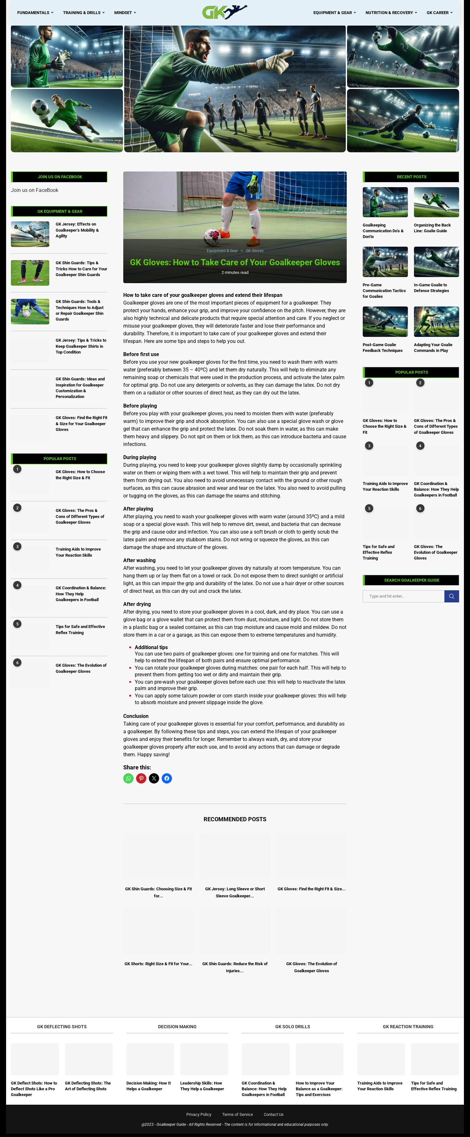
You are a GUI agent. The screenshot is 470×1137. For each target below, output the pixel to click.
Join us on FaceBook (34, 193)
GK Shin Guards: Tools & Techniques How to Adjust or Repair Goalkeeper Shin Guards (79, 314)
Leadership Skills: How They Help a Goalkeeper (202, 1089)
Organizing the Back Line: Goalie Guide (432, 231)
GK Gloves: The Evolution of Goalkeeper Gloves (436, 555)
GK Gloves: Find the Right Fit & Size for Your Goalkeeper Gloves (81, 427)
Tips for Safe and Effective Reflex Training (378, 555)
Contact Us (274, 1117)
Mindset (123, 12)
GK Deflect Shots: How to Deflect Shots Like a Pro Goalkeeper (34, 1092)
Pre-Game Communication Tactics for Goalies (384, 294)
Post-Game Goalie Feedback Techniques (383, 351)
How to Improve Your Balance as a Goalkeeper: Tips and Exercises (319, 1092)
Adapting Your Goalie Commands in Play (433, 351)
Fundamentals (33, 12)
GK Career (438, 12)
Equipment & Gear (332, 12)
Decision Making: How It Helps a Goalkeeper (148, 1089)
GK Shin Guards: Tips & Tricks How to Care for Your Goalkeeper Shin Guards (81, 272)
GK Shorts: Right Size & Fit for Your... (158, 967)
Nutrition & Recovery (389, 12)
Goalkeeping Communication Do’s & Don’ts (383, 234)
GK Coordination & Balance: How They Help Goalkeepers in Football (436, 492)
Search (451, 600)
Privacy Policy (198, 1117)
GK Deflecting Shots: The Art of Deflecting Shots (88, 1089)
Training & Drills (82, 12)
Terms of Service (237, 1117)
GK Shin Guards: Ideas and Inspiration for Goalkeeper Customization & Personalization (80, 391)
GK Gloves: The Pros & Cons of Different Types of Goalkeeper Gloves (436, 430)
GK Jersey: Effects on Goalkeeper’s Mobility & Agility (77, 233)
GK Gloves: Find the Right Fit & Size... (312, 892)
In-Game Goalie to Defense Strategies (431, 291)
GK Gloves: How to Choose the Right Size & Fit (385, 430)
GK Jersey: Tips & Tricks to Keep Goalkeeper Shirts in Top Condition (81, 349)
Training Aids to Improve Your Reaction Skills (385, 489)
